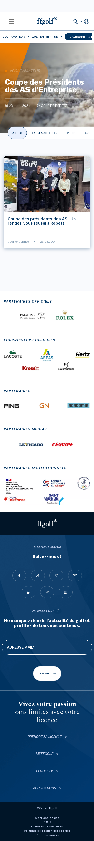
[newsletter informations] (58, 611)
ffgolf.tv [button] (45, 771)
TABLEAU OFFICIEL (44, 133)
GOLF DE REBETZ (54, 106)
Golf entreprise (45, 36)
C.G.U (47, 822)
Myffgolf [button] (45, 754)
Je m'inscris (47, 673)
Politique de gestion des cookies (47, 830)
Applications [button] (45, 788)
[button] (11, 21)
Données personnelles (47, 826)
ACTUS (17, 133)
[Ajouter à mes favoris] (12, 163)
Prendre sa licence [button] (45, 736)
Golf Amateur (13, 36)
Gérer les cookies (47, 835)
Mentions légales (47, 817)
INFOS (71, 133)
